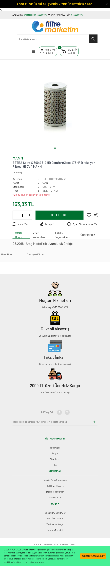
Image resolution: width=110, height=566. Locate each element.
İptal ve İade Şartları (55, 491)
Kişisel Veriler (55, 497)
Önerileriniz (87, 234)
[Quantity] (22, 215)
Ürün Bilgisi (18, 235)
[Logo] (55, 26)
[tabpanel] (55, 104)
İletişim (55, 453)
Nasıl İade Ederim (55, 518)
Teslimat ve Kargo (55, 524)
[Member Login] (48, 51)
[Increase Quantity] (29, 215)
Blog (55, 465)
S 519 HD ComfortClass (54, 178)
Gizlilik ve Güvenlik (55, 486)
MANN (17, 158)
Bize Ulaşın (55, 459)
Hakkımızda (55, 447)
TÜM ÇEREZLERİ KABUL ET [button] (93, 556)
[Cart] (69, 51)
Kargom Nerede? (55, 530)
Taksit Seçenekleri (62, 235)
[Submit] (94, 421)
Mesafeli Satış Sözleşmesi (55, 480)
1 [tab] (55, 148)
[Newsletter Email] (51, 421)
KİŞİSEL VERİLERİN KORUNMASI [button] (30, 562)
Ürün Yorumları (39, 235)
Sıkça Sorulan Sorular (55, 512)
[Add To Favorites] (89, 215)
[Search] (57, 38)
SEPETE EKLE (59, 215)
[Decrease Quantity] (15, 215)
